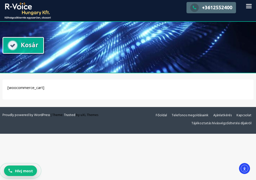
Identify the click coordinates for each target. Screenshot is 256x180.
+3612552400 (211, 7)
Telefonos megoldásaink (190, 115)
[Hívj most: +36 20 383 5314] (20, 171)
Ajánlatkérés (222, 115)
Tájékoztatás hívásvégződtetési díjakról (222, 123)
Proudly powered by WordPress (26, 115)
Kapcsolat (244, 115)
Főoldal (161, 115)
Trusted (69, 115)
